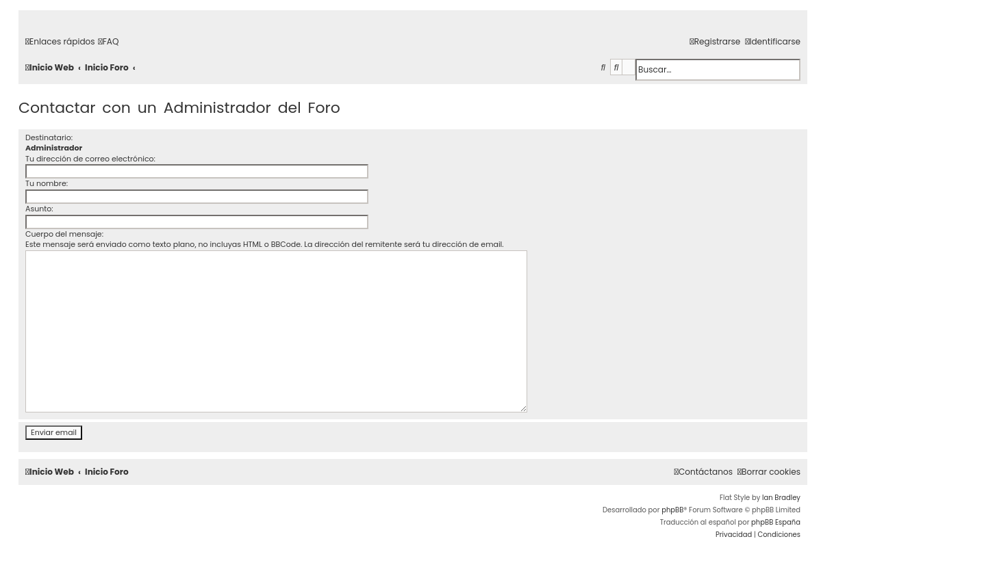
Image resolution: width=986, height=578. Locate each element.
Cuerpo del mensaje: (64, 233)
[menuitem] (109, 42)
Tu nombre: (46, 183)
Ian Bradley (781, 497)
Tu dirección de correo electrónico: (90, 158)
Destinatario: (49, 137)
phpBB (672, 510)
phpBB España (775, 522)
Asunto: (39, 208)
